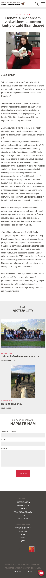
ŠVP (23, 541)
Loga (23, 515)
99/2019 (23, 538)
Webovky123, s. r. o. (23, 571)
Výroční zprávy (23, 528)
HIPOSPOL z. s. (23, 505)
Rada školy (23, 519)
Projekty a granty (23, 512)
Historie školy (23, 502)
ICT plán (23, 531)
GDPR (22, 534)
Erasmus (23, 509)
